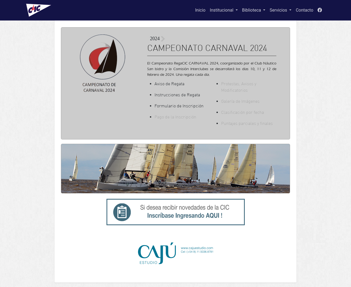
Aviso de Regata (169, 83)
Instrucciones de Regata (177, 94)
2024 (155, 38)
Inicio (200, 10)
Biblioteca (252, 10)
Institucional (222, 10)
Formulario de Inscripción (179, 105)
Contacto (304, 10)
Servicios (279, 10)
